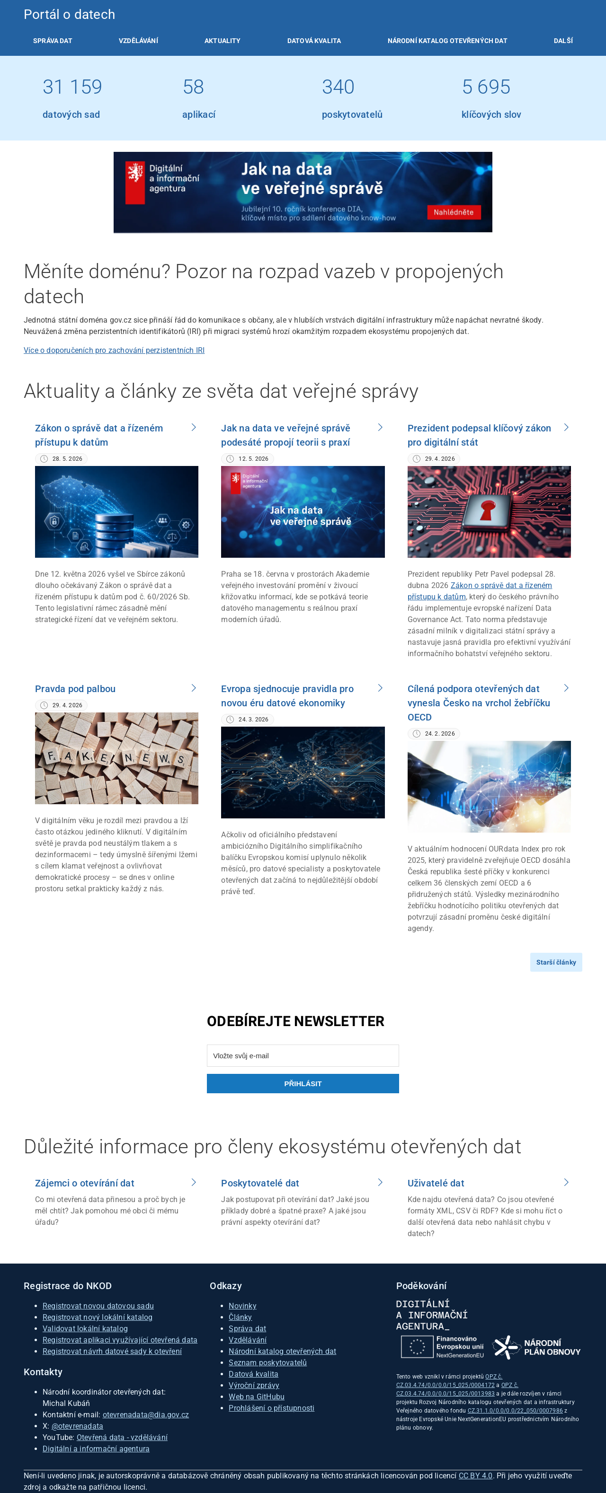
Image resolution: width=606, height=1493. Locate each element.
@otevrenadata (78, 1426)
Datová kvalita (314, 40)
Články (240, 1317)
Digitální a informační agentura (96, 1448)
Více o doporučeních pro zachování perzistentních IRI (114, 350)
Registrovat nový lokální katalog (97, 1317)
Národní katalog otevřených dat (282, 1351)
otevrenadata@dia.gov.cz (146, 1414)
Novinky (242, 1305)
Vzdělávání (138, 40)
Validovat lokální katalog (85, 1328)
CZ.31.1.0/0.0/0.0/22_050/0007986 (515, 1410)
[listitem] (53, 41)
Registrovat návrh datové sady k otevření (112, 1351)
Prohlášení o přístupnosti (271, 1408)
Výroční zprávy (254, 1385)
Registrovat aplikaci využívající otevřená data (120, 1339)
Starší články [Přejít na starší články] (556, 962)
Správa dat (52, 40)
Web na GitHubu (257, 1396)
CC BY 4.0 (476, 1475)
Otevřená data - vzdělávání (122, 1437)
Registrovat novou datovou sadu (98, 1305)
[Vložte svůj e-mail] (303, 1056)
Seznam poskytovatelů (268, 1362)
